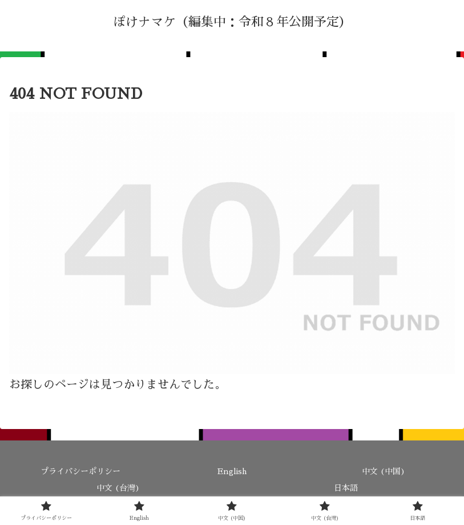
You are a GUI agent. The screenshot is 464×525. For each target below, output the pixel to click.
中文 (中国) (383, 471)
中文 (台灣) (118, 488)
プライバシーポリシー (80, 471)
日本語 (346, 488)
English (232, 471)
